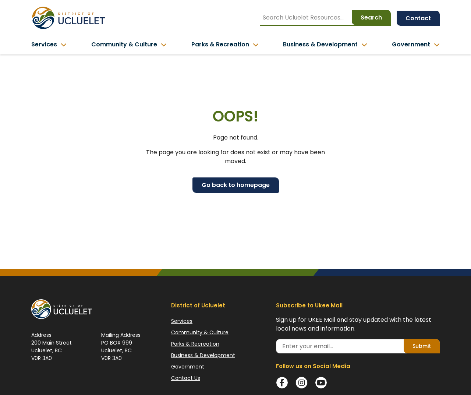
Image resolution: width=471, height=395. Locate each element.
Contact (418, 18)
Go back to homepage (236, 185)
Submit (421, 346)
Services (181, 321)
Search (371, 17)
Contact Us (185, 378)
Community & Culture (200, 332)
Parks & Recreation (195, 344)
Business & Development (203, 355)
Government (187, 366)
